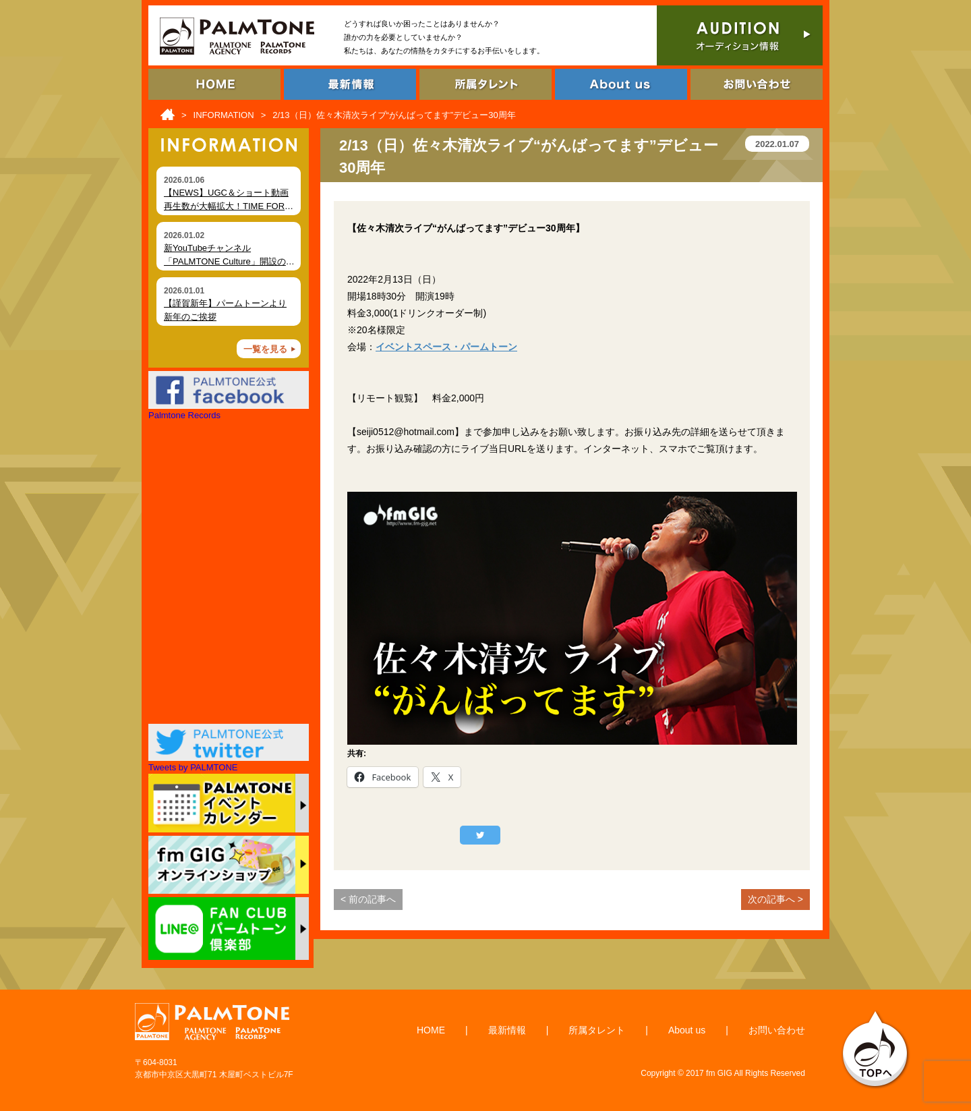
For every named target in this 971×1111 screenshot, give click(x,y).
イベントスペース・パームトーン (446, 346)
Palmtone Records (184, 415)
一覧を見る (265, 349)
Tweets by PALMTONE (192, 767)
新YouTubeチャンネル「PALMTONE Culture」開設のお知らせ (229, 261)
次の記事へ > (775, 899)
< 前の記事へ (368, 899)
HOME (431, 1030)
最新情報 (507, 1030)
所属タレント (596, 1030)
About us (686, 1030)
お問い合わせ (776, 1030)
